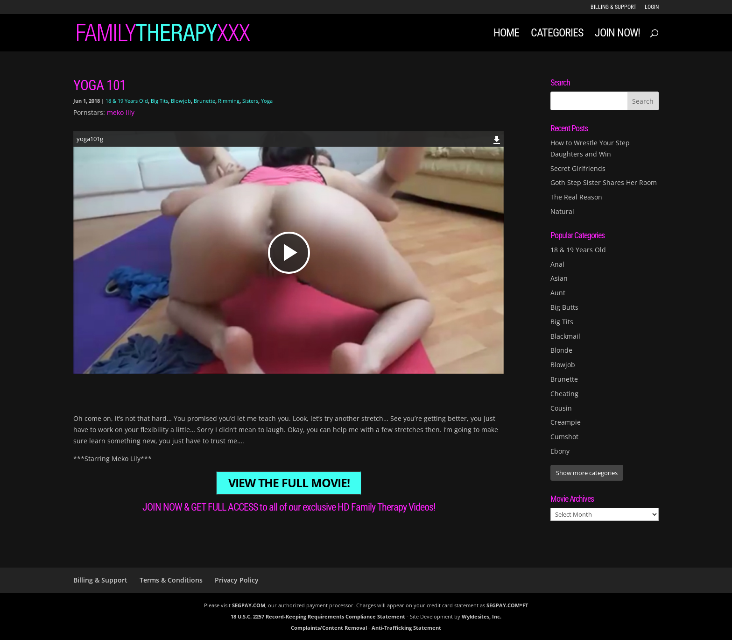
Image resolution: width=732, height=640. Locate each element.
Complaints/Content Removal (329, 627)
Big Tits (159, 100)
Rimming (228, 100)
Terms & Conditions (171, 580)
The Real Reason (576, 196)
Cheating (564, 393)
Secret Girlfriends (577, 168)
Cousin (561, 408)
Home (506, 34)
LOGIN (652, 7)
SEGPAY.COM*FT (507, 605)
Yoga (267, 100)
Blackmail (565, 336)
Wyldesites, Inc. (481, 616)
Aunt (557, 292)
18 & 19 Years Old (127, 100)
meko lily (120, 112)
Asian (559, 278)
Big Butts (564, 307)
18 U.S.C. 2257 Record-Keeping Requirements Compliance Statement (318, 616)
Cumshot (564, 436)
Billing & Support (613, 7)
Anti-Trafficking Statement (406, 627)
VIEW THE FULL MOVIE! (289, 483)
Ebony (560, 451)
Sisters (250, 100)
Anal (557, 264)
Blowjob (181, 100)
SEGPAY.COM (248, 605)
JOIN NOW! (617, 34)
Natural (562, 211)
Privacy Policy (237, 580)
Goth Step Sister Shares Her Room (603, 182)
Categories (557, 34)
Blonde (561, 350)
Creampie (565, 422)
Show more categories (587, 473)
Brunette (204, 100)
